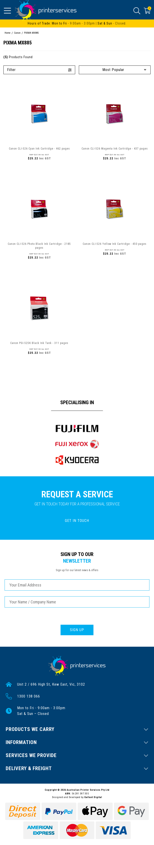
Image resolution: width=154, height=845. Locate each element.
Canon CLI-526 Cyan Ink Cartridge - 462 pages (39, 148)
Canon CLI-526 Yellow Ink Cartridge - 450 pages (114, 243)
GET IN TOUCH (77, 520)
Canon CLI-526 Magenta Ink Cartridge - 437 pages (115, 148)
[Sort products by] (114, 69)
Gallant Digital (93, 797)
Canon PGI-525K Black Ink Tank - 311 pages (39, 343)
